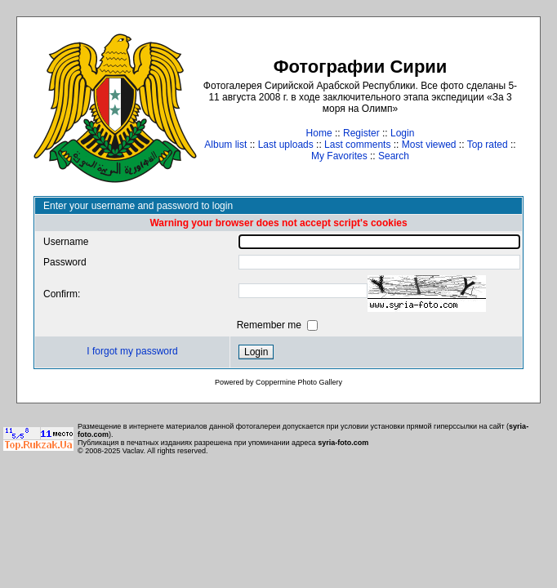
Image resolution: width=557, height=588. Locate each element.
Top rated (487, 144)
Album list (225, 144)
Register (361, 133)
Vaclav (133, 451)
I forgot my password (132, 351)
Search (393, 156)
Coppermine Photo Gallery (299, 382)
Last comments (357, 144)
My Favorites (339, 156)
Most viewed (429, 144)
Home (319, 133)
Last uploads (286, 144)
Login (402, 133)
